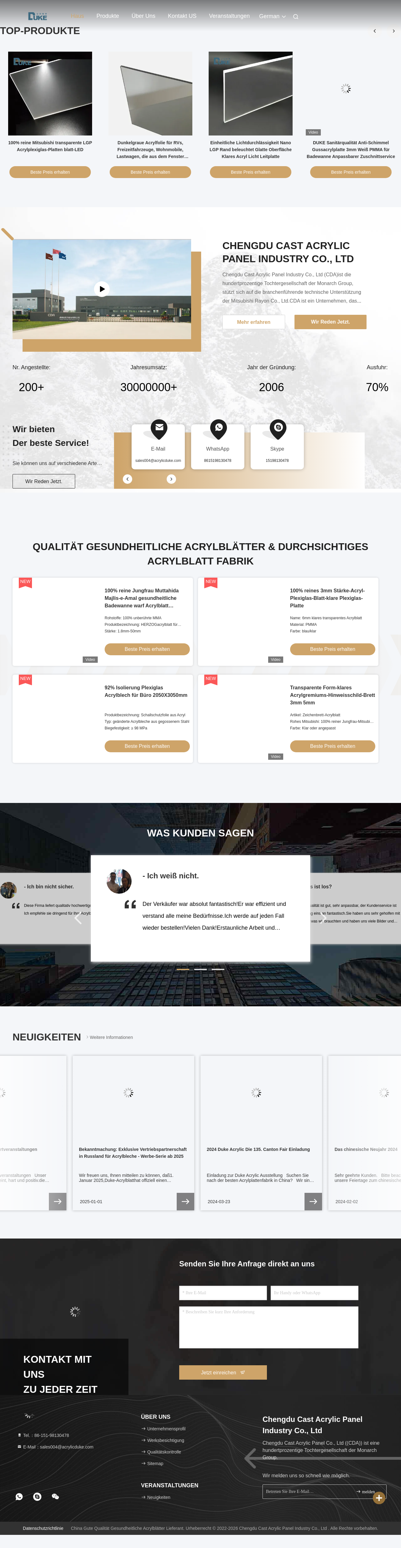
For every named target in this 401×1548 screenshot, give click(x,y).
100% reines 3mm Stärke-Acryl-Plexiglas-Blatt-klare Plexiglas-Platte (327, 598)
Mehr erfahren (254, 322)
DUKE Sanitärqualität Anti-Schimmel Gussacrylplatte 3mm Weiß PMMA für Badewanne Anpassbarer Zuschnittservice (351, 149)
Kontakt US (182, 16)
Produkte (107, 16)
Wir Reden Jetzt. (43, 481)
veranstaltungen (229, 16)
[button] (183, 969)
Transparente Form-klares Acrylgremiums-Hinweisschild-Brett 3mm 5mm (332, 695)
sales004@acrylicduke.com (158, 460)
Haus (77, 16)
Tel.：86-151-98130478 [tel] (43, 1435)
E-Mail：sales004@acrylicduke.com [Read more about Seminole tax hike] (55, 1446)
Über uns (143, 16)
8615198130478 (218, 460)
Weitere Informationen (109, 1037)
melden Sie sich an (368, 1491)
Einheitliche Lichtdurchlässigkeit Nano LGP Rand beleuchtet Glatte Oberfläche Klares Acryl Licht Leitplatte (251, 149)
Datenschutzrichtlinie (43, 1528)
